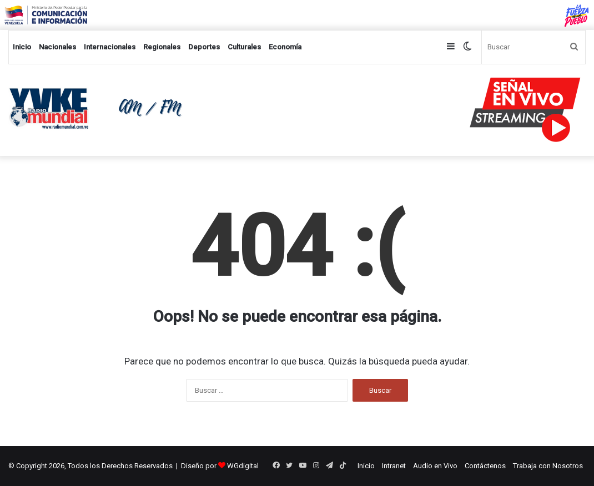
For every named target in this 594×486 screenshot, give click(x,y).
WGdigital (243, 466)
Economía (285, 47)
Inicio (22, 47)
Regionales (161, 47)
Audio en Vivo (435, 466)
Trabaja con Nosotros (548, 466)
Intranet (394, 466)
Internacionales (109, 47)
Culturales (244, 47)
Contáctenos (485, 466)
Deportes (204, 47)
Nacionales (57, 47)
